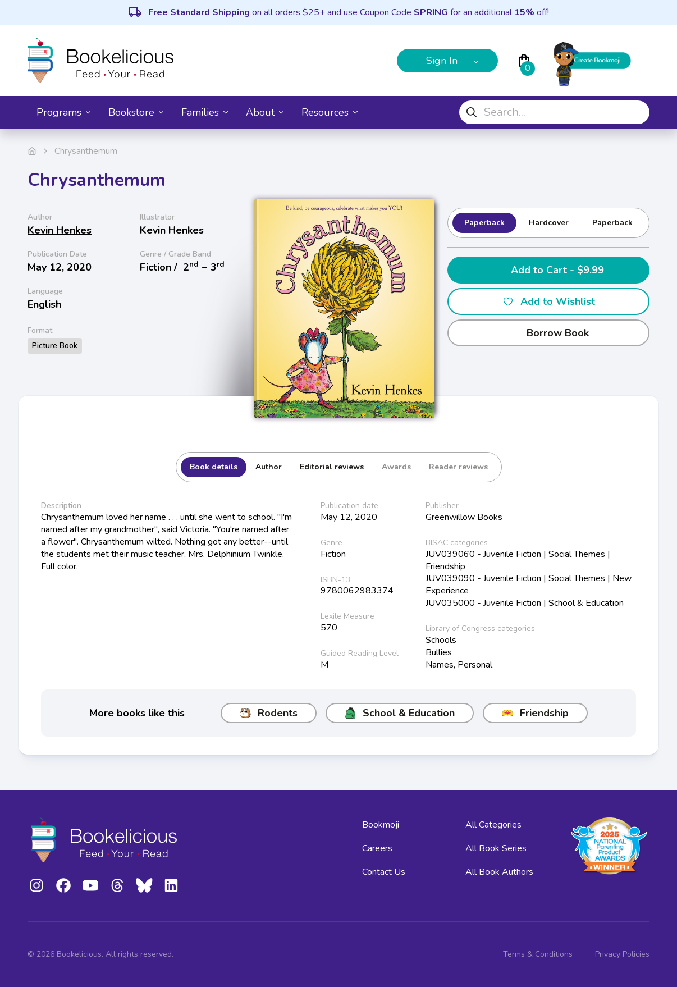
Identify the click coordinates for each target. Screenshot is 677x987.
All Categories (493, 825)
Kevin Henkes (60, 230)
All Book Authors (499, 872)
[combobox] (554, 112)
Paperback (484, 222)
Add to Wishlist (548, 301)
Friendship (535, 713)
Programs (63, 112)
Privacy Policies (622, 954)
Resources (329, 112)
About (264, 112)
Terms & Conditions (538, 954)
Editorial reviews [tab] (332, 466)
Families (204, 112)
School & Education (400, 713)
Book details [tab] (213, 466)
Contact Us (383, 872)
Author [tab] (268, 466)
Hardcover (549, 222)
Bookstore (135, 112)
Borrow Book (549, 333)
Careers (377, 848)
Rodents (269, 713)
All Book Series (496, 848)
